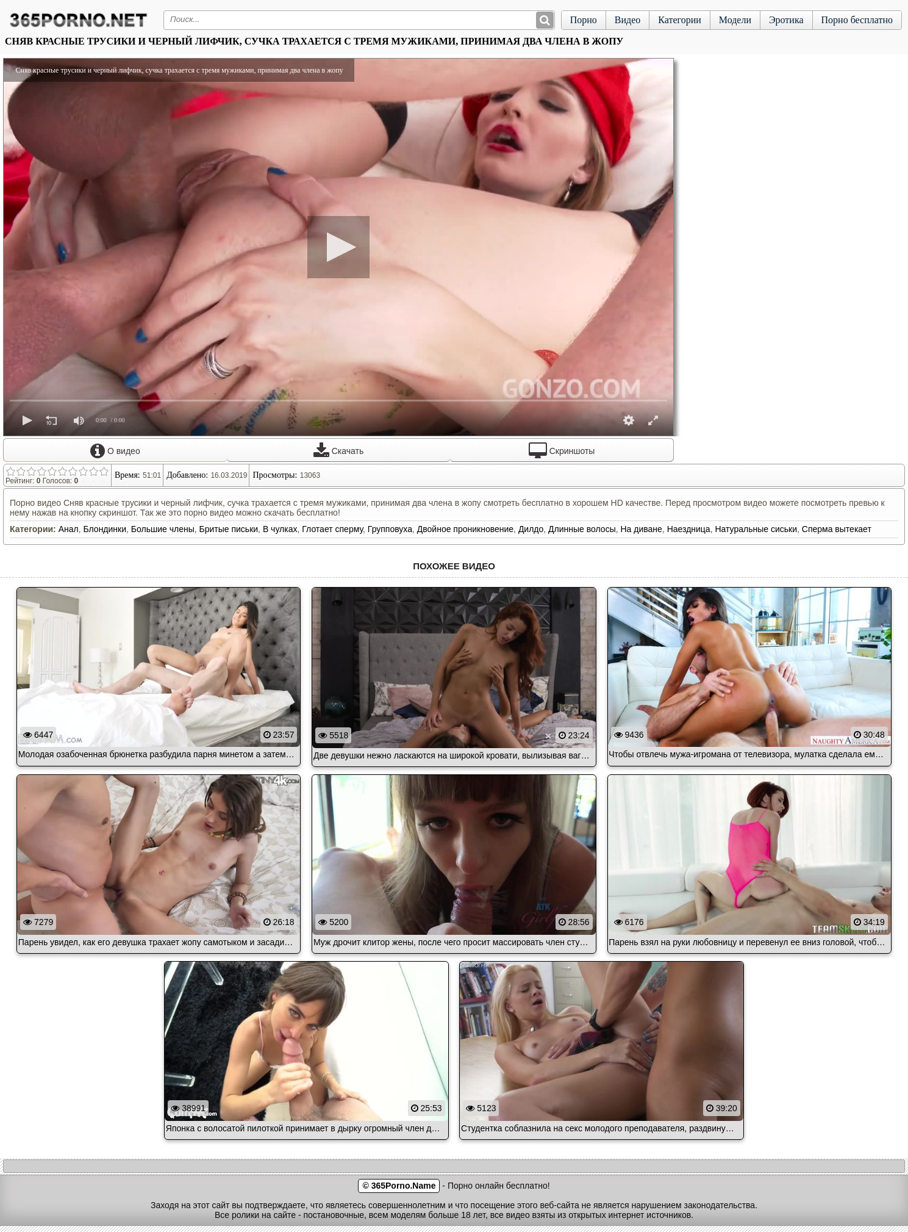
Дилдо (530, 529)
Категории (679, 20)
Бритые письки (229, 529)
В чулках (280, 529)
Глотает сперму (332, 529)
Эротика (786, 20)
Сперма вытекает (836, 529)
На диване (641, 529)
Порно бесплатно (857, 20)
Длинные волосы (582, 529)
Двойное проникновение (465, 529)
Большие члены (163, 529)
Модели (735, 20)
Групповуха (390, 529)
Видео (627, 20)
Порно (583, 20)
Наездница (688, 529)
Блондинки (104, 529)
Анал (69, 529)
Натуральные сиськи (756, 529)
